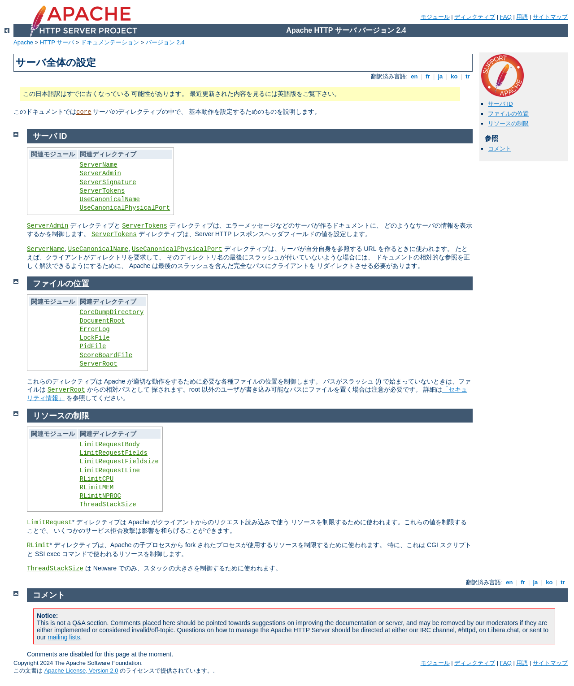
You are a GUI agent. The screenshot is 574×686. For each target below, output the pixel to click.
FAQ (506, 16)
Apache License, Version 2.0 (81, 670)
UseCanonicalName (110, 199)
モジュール (435, 16)
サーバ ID (500, 103)
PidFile (93, 346)
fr (428, 76)
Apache (23, 42)
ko (454, 76)
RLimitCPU (97, 479)
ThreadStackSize (108, 504)
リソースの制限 (508, 123)
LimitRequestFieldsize (119, 461)
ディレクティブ (474, 16)
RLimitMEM (97, 487)
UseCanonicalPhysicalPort (125, 207)
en (414, 76)
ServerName (98, 164)
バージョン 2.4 (165, 42)
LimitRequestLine (110, 470)
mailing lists (64, 637)
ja (440, 76)
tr (468, 76)
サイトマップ (550, 16)
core (83, 112)
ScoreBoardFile (106, 355)
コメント (499, 148)
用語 (522, 16)
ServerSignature (108, 182)
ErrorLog (95, 329)
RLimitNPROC (100, 496)
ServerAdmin (100, 173)
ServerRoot (98, 363)
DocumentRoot (102, 320)
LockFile (95, 337)
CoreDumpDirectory (112, 312)
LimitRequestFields (114, 453)
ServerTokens (102, 190)
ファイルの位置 (508, 113)
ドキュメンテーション (110, 42)
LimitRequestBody (110, 444)
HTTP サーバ (57, 42)
